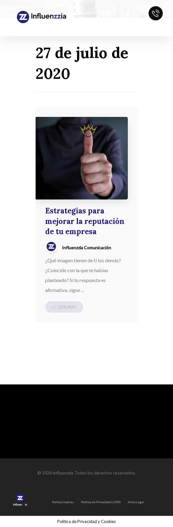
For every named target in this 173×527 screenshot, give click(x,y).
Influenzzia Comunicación (86, 248)
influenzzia (63, 472)
